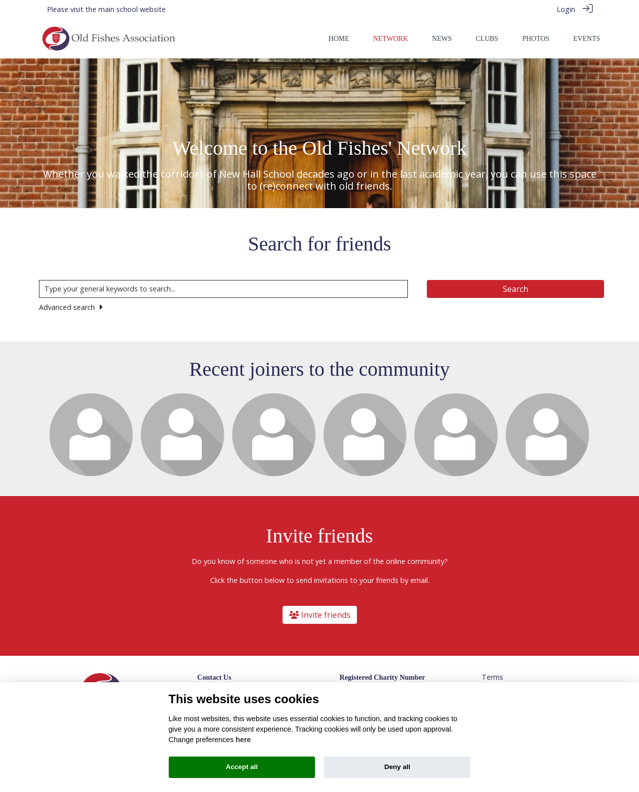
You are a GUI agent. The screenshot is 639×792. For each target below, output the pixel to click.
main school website (132, 9)
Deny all (397, 767)
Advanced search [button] (70, 306)
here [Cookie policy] (243, 740)
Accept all (242, 767)
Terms (492, 676)
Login (566, 9)
